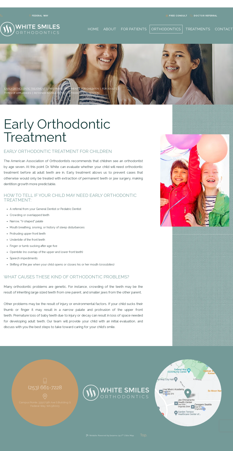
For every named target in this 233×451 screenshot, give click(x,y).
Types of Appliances (17, 93)
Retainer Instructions (49, 93)
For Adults (109, 88)
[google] (221, 3)
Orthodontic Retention (83, 93)
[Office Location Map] (188, 392)
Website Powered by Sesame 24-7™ (106, 435)
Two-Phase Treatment (63, 88)
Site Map (129, 435)
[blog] (228, 3)
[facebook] (218, 3)
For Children (90, 88)
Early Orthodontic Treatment (24, 88)
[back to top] (143, 435)
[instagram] (224, 3)
